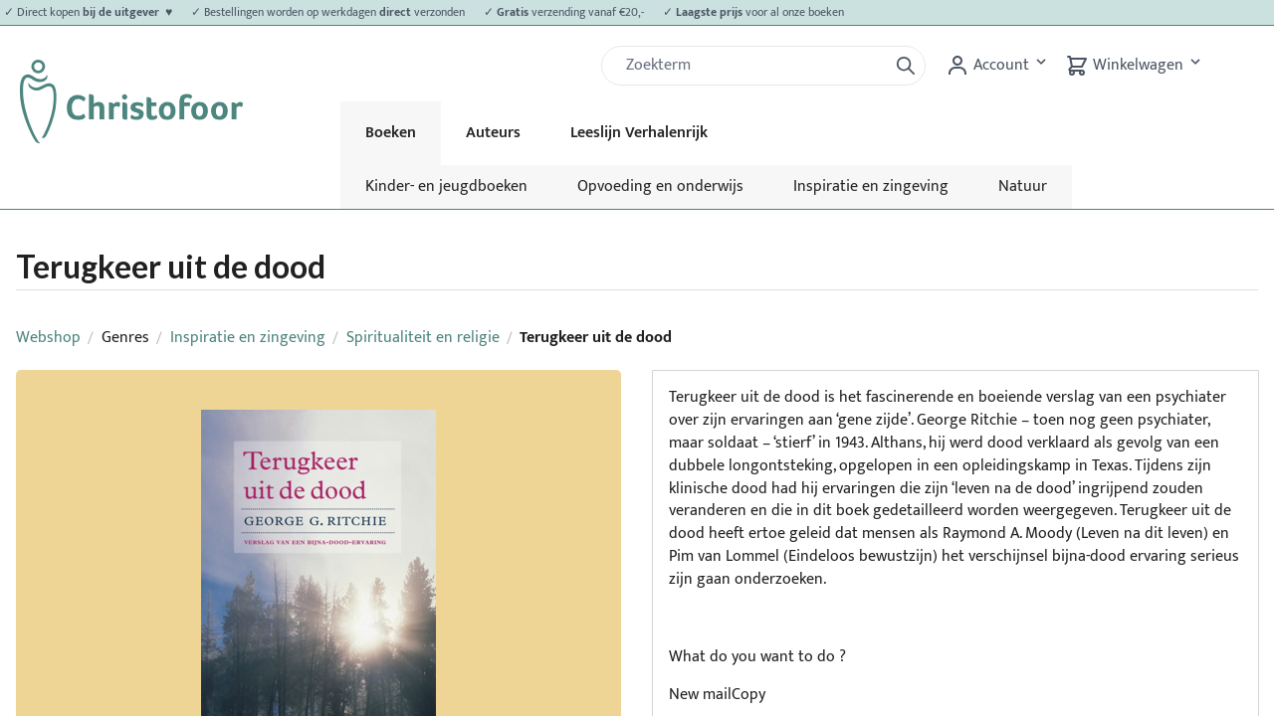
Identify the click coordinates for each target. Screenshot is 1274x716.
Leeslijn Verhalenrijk (639, 132)
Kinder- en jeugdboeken (446, 186)
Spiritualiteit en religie (423, 337)
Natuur (1022, 186)
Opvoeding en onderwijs (660, 186)
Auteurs (493, 132)
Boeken (390, 132)
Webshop (48, 337)
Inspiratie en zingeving (871, 186)
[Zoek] (752, 66)
